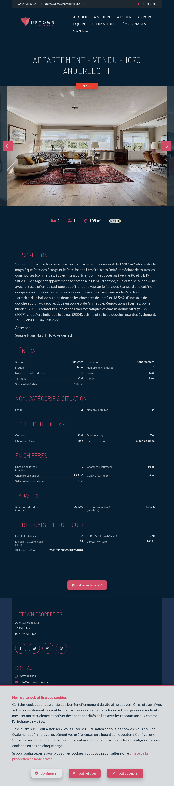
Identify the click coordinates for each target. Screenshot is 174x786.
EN (147, 3)
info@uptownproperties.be (34, 682)
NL (154, 3)
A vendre (102, 17)
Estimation (103, 24)
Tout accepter (128, 773)
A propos (146, 17)
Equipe (79, 24)
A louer (124, 17)
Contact (81, 30)
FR (139, 3)
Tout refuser (86, 773)
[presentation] (8, 146)
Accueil (80, 17)
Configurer (49, 773)
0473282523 (25, 676)
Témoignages (133, 24)
